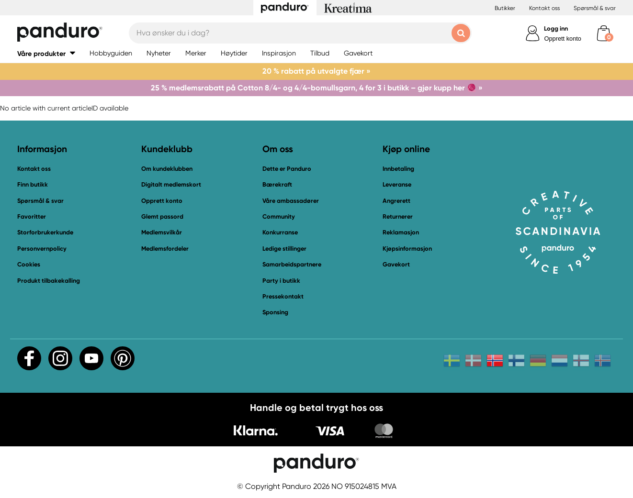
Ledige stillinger (284, 248)
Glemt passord (162, 216)
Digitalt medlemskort (171, 184)
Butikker (505, 8)
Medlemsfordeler (165, 248)
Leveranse (397, 184)
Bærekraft (277, 184)
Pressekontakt (283, 296)
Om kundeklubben (166, 168)
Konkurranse (280, 232)
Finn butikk (32, 184)
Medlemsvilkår (161, 232)
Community (278, 216)
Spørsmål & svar (595, 8)
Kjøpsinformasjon (407, 248)
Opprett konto (562, 38)
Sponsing (275, 312)
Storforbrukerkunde (45, 232)
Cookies (28, 264)
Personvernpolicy (42, 248)
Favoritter (31, 216)
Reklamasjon (401, 232)
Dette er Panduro (286, 168)
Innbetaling (398, 168)
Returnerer (398, 216)
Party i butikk (281, 280)
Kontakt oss (544, 8)
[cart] (603, 33)
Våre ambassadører (290, 200)
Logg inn (556, 28)
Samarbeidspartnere (291, 264)
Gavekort (396, 264)
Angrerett (396, 200)
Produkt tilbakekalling (48, 280)
